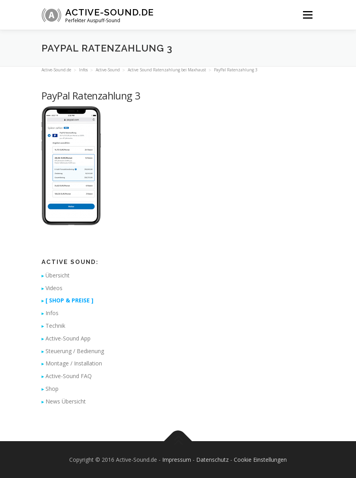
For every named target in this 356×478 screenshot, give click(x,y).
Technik (55, 325)
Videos (53, 288)
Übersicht (57, 275)
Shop (52, 388)
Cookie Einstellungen (260, 459)
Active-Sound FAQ (68, 376)
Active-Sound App (68, 338)
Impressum (176, 459)
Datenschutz (212, 459)
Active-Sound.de (109, 12)
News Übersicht (65, 401)
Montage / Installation (73, 363)
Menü (307, 14)
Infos (52, 313)
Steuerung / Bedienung (74, 351)
